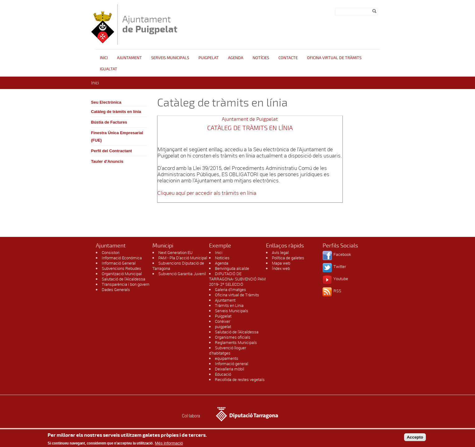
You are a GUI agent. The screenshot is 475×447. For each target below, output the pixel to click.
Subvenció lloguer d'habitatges (227, 350)
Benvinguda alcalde (232, 268)
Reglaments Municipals (236, 342)
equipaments (226, 358)
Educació (223, 374)
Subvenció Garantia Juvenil (182, 273)
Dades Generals (116, 289)
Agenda (235, 57)
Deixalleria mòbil (229, 369)
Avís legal (280, 252)
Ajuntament (149, 24)
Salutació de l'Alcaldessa (123, 279)
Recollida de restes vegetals (240, 379)
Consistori (110, 252)
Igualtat (108, 69)
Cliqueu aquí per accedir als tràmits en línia (206, 192)
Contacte (288, 57)
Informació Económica (122, 258)
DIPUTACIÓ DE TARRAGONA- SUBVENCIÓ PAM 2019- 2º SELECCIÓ (237, 279)
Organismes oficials (232, 337)
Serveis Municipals (170, 57)
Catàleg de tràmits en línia (116, 111)
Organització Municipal (122, 273)
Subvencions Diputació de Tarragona (178, 265)
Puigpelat (208, 57)
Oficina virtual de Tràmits (237, 295)
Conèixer (222, 321)
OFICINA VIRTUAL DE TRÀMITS (334, 57)
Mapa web (281, 263)
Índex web (281, 268)
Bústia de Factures (109, 122)
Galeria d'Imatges (230, 289)
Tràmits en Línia (229, 305)
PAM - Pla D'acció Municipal (182, 258)
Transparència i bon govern (125, 284)
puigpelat (223, 326)
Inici (104, 57)
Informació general (231, 363)
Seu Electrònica (106, 102)
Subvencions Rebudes (121, 268)
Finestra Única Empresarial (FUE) (117, 136)
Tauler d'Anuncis (107, 161)
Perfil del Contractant (111, 150)
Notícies (261, 57)
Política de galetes (288, 258)
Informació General (119, 263)
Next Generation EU (175, 252)
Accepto (415, 439)
